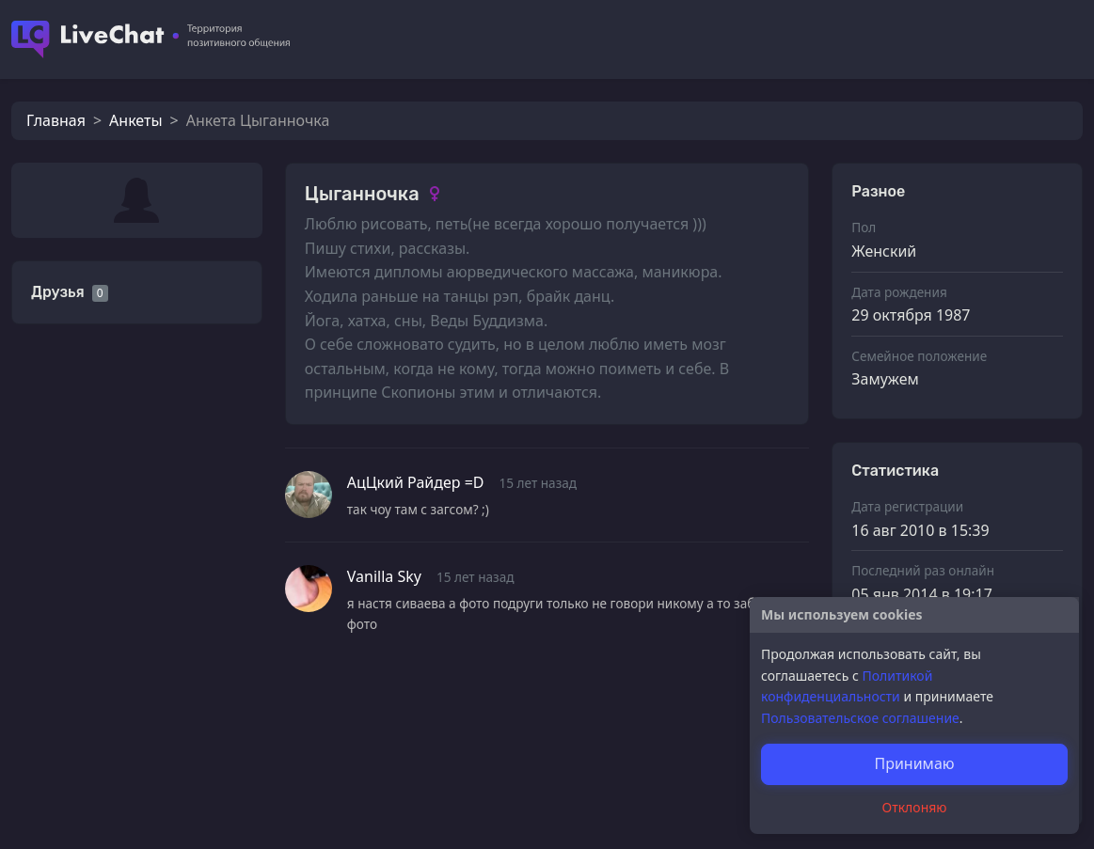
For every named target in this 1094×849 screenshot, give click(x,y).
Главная (56, 120)
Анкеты (135, 120)
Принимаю (914, 763)
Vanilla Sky (384, 576)
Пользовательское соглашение (860, 718)
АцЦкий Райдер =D (415, 482)
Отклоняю (914, 807)
